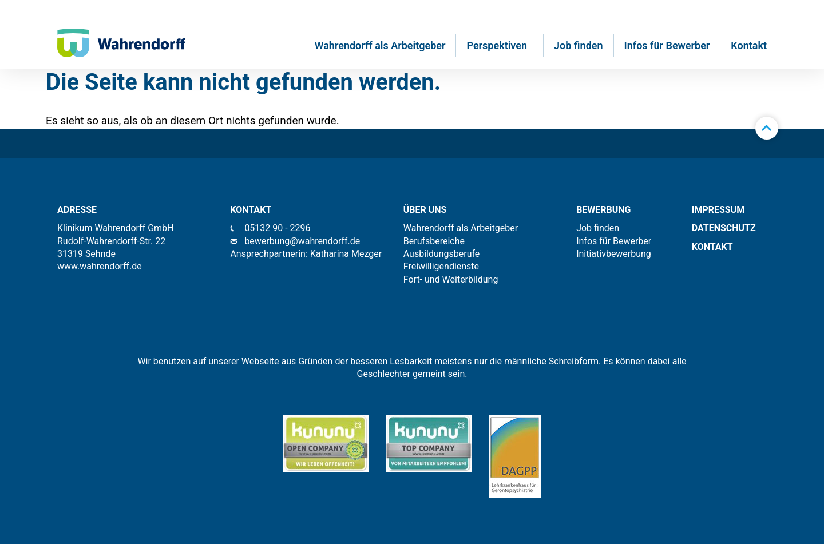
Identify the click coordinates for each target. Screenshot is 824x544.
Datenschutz (724, 228)
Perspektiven (499, 45)
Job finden (578, 45)
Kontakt (749, 45)
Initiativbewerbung (613, 253)
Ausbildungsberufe (441, 253)
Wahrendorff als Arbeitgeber (380, 45)
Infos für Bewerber (667, 45)
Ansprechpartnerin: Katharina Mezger (306, 253)
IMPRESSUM (718, 209)
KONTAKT (712, 246)
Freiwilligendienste (441, 266)
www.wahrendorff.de (99, 266)
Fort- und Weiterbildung (450, 279)
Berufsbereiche (434, 241)
